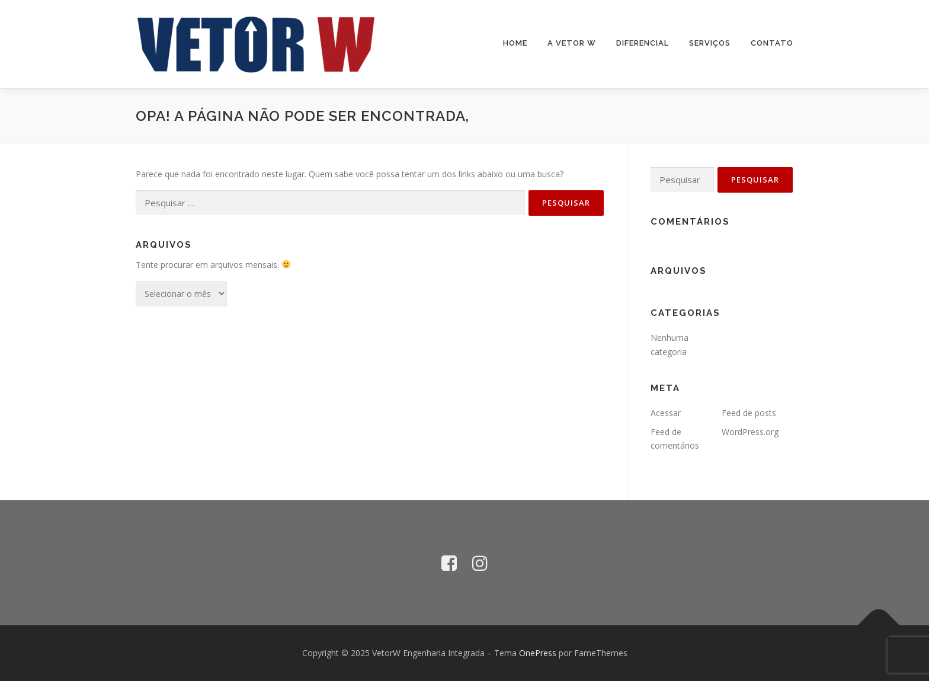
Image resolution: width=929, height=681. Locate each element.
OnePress (537, 652)
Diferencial (642, 43)
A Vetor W (571, 43)
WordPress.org (750, 431)
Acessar (666, 412)
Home (515, 43)
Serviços (710, 43)
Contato (772, 43)
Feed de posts (749, 412)
